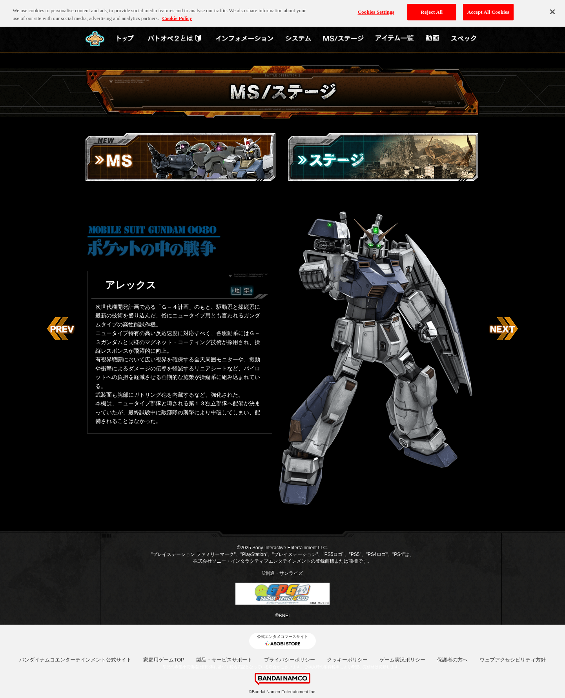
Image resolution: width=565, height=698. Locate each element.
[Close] (552, 9)
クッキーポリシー (347, 660)
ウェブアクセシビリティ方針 (512, 660)
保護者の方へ (452, 660)
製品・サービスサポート (224, 660)
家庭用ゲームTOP (163, 660)
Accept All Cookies (488, 9)
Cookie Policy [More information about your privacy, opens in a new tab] (177, 15)
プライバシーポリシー (289, 660)
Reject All (432, 9)
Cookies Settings (376, 9)
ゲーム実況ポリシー (402, 660)
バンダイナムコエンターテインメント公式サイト (75, 660)
